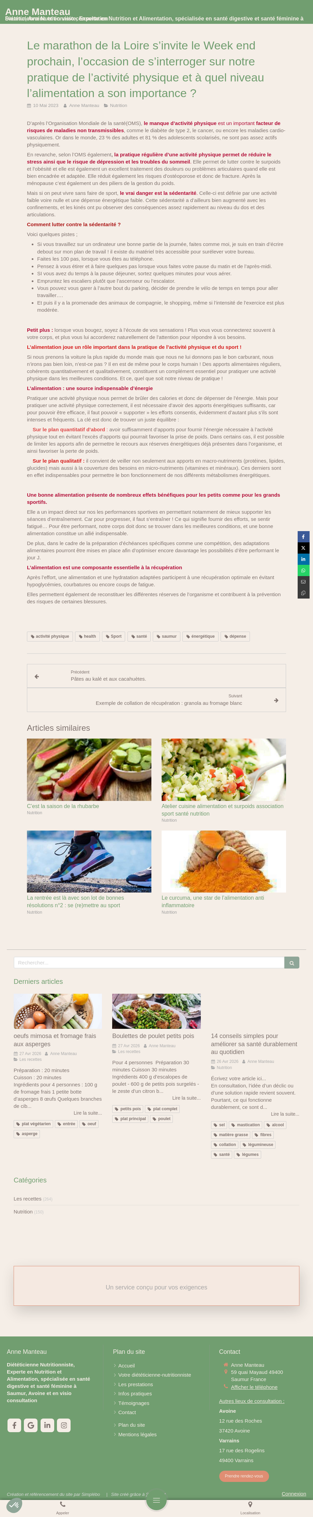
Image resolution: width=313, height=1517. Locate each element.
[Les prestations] (135, 1384)
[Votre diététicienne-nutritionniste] (154, 1374)
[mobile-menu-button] (156, 1500)
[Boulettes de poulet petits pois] (156, 1011)
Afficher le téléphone (254, 1387)
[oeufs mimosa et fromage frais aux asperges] (58, 1011)
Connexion (294, 1494)
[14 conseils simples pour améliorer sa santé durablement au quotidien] (255, 1011)
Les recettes (28, 1199)
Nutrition (23, 1211)
